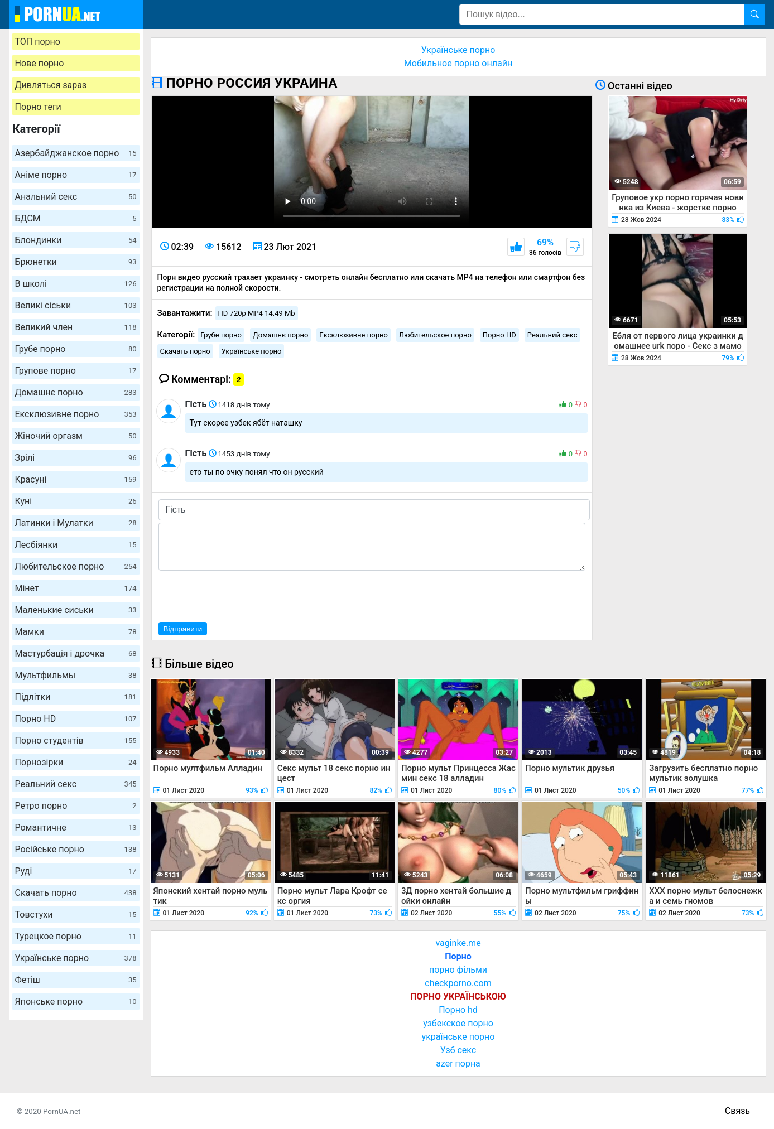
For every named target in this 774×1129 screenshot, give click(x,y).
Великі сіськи (76, 305)
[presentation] (243, 594)
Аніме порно (76, 175)
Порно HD (76, 718)
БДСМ (76, 218)
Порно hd (458, 1010)
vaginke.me (457, 943)
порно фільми (458, 969)
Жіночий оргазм (76, 436)
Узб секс (458, 1050)
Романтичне (76, 827)
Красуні (76, 479)
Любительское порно (76, 566)
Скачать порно (76, 892)
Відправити (183, 629)
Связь (737, 1111)
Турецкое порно (76, 936)
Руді (76, 871)
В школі (76, 283)
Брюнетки (76, 262)
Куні (76, 501)
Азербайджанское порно (76, 153)
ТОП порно (37, 41)
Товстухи (76, 914)
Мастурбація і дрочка (76, 653)
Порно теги (38, 107)
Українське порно (76, 958)
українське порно (458, 1036)
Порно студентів (76, 740)
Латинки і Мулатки (76, 523)
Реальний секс (76, 784)
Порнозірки (76, 762)
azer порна (458, 1063)
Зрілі (76, 457)
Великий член (76, 327)
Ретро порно (76, 805)
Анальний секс (76, 196)
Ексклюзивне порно (76, 414)
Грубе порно (76, 349)
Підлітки (76, 697)
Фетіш (76, 979)
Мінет (76, 588)
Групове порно (76, 370)
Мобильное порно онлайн (458, 63)
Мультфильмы (76, 675)
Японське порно (76, 1001)
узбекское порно (458, 1023)
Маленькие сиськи (76, 610)
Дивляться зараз (51, 85)
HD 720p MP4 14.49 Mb (256, 313)
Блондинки (76, 240)
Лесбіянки (76, 544)
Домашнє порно (76, 392)
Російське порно (76, 849)
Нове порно (39, 63)
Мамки (76, 631)
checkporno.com (458, 983)
